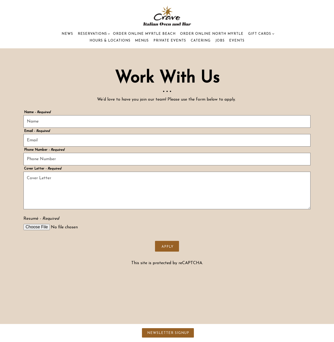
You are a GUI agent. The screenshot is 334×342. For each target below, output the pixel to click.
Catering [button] (201, 40)
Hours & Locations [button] (110, 40)
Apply (168, 246)
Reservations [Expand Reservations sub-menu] (93, 33)
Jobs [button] (220, 40)
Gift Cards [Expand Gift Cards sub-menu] (260, 33)
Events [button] (236, 40)
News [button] (67, 34)
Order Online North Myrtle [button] (211, 34)
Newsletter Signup (168, 333)
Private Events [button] (169, 40)
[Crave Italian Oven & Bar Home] (167, 15)
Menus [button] (142, 40)
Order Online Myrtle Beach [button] (144, 34)
